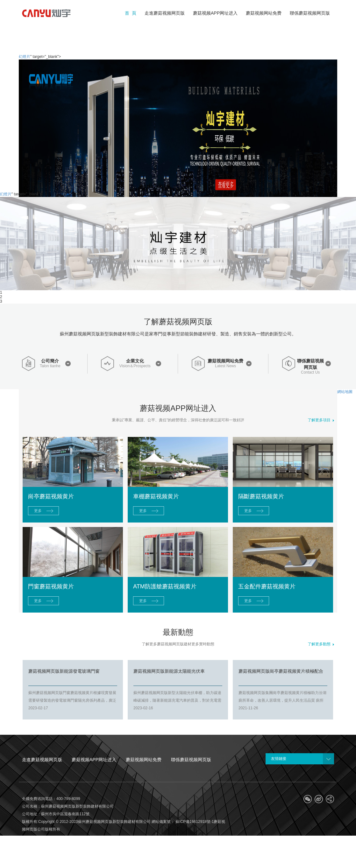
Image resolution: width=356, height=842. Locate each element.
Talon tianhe (50, 366)
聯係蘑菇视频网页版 (310, 364)
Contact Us (310, 372)
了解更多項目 (321, 420)
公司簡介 (50, 360)
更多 (38, 511)
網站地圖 (344, 391)
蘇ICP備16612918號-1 (194, 821)
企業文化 (135, 360)
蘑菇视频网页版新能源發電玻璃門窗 (64, 671)
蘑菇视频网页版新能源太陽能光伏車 (169, 671)
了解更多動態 (321, 644)
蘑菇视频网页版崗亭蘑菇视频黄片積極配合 (281, 671)
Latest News (225, 366)
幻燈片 (24, 56)
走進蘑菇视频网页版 (42, 759)
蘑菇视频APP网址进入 (94, 759)
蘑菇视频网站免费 (225, 360)
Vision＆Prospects (135, 366)
